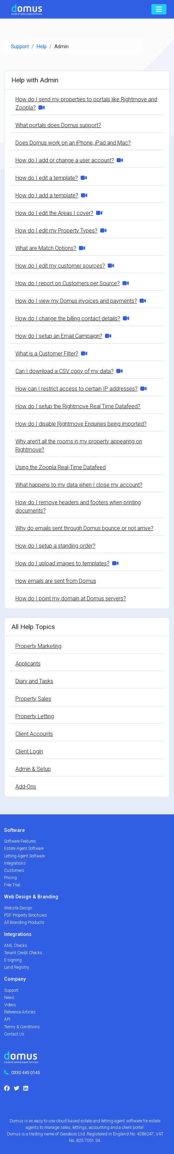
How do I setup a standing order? (55, 546)
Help (41, 46)
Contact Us (14, 1034)
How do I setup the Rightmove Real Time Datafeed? (77, 406)
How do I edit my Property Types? (56, 230)
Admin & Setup (33, 769)
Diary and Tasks (34, 681)
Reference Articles (20, 1012)
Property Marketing (38, 646)
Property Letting (34, 716)
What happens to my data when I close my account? (78, 485)
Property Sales (33, 699)
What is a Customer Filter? (46, 353)
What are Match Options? (45, 248)
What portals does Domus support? (58, 125)
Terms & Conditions (22, 1026)
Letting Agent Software (24, 856)
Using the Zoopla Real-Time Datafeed (60, 467)
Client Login (29, 751)
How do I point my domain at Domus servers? (70, 598)
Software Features (20, 841)
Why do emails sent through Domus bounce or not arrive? (84, 528)
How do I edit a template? (46, 178)
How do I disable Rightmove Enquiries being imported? (81, 424)
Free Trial (12, 885)
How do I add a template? (46, 195)
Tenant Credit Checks (23, 952)
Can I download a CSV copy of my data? (64, 371)
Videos (10, 1004)
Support (20, 46)
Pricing (10, 877)
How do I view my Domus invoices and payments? (76, 301)
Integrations (15, 863)
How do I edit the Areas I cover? (54, 213)
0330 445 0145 (25, 1072)
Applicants (27, 663)
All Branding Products (24, 922)
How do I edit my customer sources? (60, 265)
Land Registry (16, 967)
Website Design (18, 908)
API (7, 1019)
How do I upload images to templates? (62, 563)
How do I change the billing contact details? (67, 318)
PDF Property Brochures (25, 915)
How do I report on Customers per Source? (67, 283)
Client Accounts (34, 734)
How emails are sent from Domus (55, 581)
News (9, 997)
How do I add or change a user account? (64, 160)
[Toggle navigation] (158, 9)
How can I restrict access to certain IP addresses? (76, 388)
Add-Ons (25, 786)
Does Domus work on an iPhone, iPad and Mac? (73, 143)
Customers (14, 870)
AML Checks (15, 945)
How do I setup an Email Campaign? (58, 336)
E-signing (13, 960)
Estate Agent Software (24, 848)
